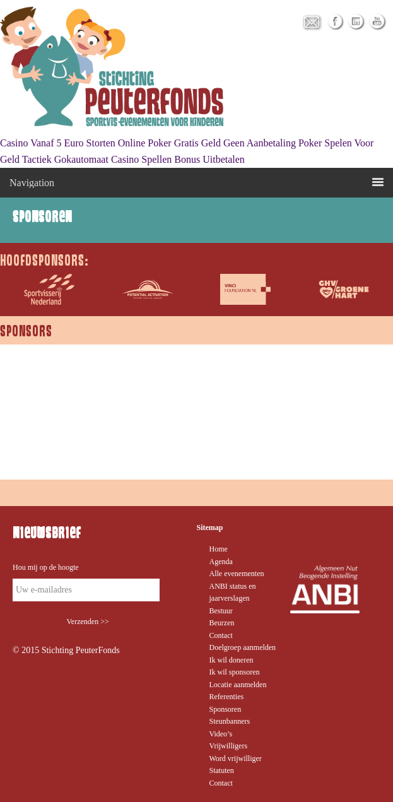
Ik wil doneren (231, 660)
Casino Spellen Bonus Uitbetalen (178, 159)
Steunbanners (229, 721)
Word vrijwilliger (235, 758)
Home (218, 549)
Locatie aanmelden (238, 684)
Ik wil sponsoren (234, 672)
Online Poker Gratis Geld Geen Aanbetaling (207, 143)
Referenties (226, 696)
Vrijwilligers (228, 745)
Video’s (221, 733)
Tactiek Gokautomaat (65, 159)
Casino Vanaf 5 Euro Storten (57, 143)
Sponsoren (225, 709)
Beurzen (222, 622)
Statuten (221, 770)
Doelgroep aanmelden (242, 647)
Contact (221, 635)
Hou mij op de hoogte (46, 567)
